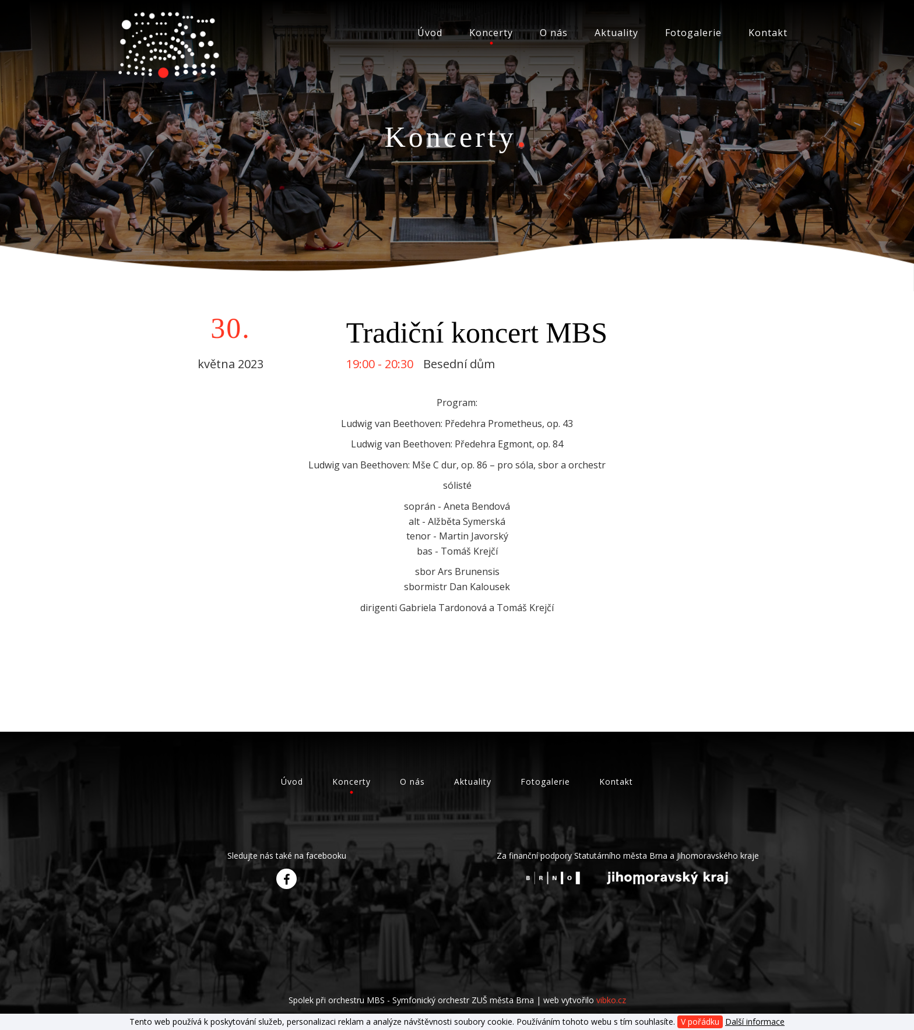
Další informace (755, 1021)
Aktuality (616, 32)
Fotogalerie (693, 32)
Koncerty (491, 32)
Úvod (429, 32)
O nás (554, 32)
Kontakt (768, 32)
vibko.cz (611, 1000)
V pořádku (700, 1021)
